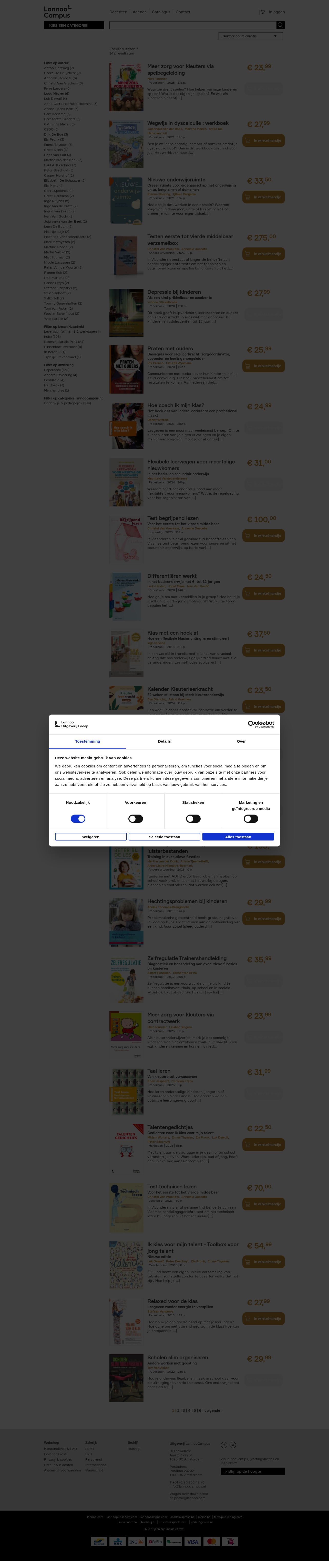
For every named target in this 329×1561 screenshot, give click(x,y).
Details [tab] (164, 741)
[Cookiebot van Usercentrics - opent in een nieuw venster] (251, 724)
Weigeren (90, 837)
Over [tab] (241, 741)
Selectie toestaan (164, 837)
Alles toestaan (238, 837)
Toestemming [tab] (87, 741)
